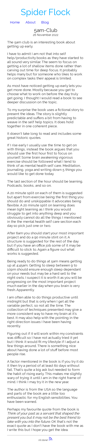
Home (15, 22)
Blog (45, 22)
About (31, 22)
